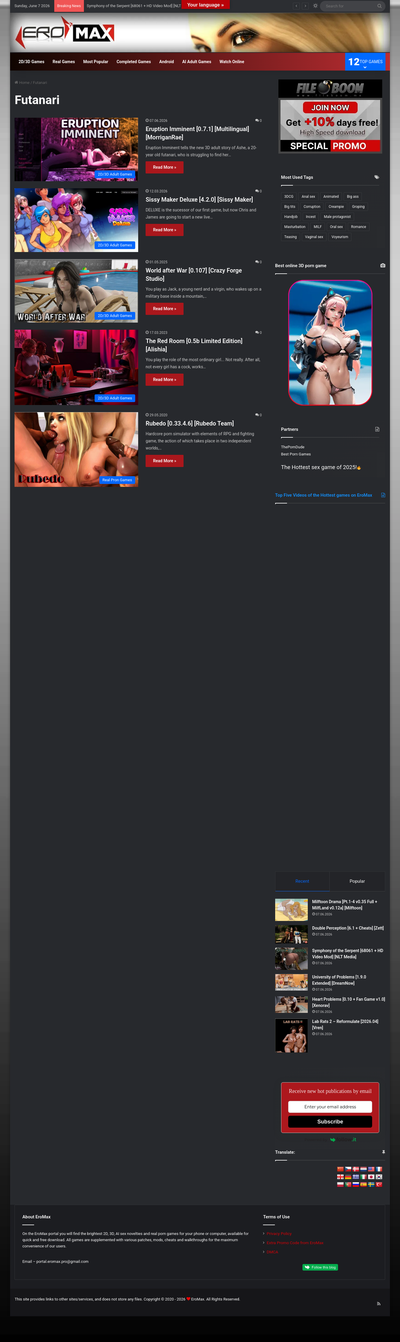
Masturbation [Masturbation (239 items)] (294, 227)
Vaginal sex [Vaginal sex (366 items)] (314, 237)
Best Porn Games (296, 454)
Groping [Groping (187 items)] (358, 207)
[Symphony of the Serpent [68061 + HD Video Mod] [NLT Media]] (291, 960)
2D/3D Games (31, 61)
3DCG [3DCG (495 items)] (289, 197)
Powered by (330, 1141)
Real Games (64, 61)
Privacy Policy (279, 1235)
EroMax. (198, 1301)
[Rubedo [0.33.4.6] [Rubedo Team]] (76, 449)
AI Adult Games (196, 61)
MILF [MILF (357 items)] (318, 227)
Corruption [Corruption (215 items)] (312, 207)
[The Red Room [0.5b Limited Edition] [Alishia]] (76, 367)
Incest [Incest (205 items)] (311, 217)
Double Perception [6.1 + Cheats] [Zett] (348, 929)
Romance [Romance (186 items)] (358, 227)
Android (166, 61)
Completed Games (134, 61)
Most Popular (95, 61)
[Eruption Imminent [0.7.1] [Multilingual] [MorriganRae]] (76, 149)
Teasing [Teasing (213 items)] (290, 237)
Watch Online (231, 61)
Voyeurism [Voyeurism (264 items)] (340, 237)
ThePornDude (293, 447)
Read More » (164, 167)
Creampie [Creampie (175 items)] (336, 207)
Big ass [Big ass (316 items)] (352, 197)
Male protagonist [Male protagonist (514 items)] (337, 217)
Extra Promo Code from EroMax (295, 1244)
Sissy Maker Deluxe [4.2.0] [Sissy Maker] (199, 199)
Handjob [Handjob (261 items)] (291, 217)
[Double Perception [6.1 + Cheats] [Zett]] (291, 936)
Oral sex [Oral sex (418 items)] (336, 227)
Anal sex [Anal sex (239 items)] (308, 197)
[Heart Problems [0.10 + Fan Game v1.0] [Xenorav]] (291, 1006)
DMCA (272, 1253)
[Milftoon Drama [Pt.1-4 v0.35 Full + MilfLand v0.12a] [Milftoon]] (291, 911)
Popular (357, 881)
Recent (302, 881)
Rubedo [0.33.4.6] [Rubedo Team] (190, 423)
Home (22, 82)
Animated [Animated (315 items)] (331, 197)
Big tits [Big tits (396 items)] (289, 207)
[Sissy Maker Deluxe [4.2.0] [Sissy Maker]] (76, 220)
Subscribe (330, 1123)
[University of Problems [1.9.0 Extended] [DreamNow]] (291, 984)
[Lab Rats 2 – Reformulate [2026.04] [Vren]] (291, 1037)
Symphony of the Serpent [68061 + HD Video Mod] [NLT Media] (140, 6)
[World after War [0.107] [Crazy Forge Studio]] (76, 291)
